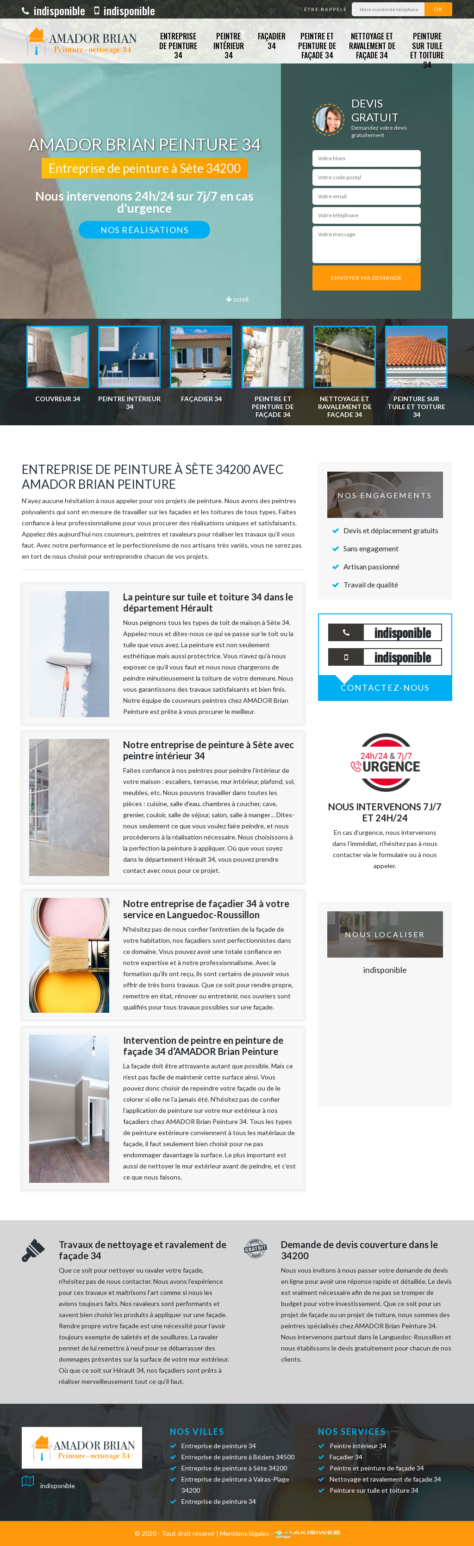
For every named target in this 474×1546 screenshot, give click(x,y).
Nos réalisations (144, 230)
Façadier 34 (272, 41)
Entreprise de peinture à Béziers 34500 (237, 1457)
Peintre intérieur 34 (228, 46)
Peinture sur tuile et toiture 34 (427, 50)
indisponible (53, 10)
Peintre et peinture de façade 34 (317, 46)
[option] (58, 364)
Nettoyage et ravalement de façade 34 (372, 46)
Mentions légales (244, 1533)
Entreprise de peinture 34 (178, 46)
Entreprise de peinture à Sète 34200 (234, 1468)
